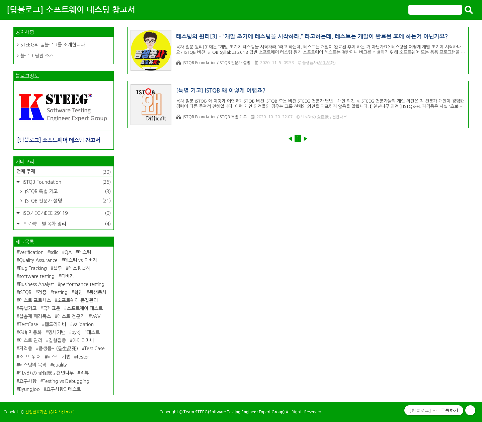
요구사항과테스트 (63, 389)
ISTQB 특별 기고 (67, 191)
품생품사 (97, 292)
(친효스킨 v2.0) (62, 412)
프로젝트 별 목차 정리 (66, 224)
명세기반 (56, 332)
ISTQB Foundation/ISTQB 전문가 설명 (213, 63)
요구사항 (27, 381)
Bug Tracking (33, 268)
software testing (37, 276)
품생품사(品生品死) (58, 348)
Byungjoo (29, 389)
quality (60, 365)
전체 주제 (63, 172)
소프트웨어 (30, 357)
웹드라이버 (55, 324)
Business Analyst (36, 284)
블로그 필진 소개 (37, 55)
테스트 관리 (30, 340)
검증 (42, 292)
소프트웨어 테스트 (85, 308)
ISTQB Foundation (66, 182)
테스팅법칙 (79, 268)
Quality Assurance (38, 260)
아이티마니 (83, 340)
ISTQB (25, 292)
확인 (78, 292)
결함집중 (57, 340)
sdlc (54, 252)
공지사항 (24, 31)
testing (60, 292)
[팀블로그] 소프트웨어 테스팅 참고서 (71, 10)
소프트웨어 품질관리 (77, 300)
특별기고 (27, 308)
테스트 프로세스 (35, 300)
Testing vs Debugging (66, 381)
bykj (76, 332)
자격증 (25, 348)
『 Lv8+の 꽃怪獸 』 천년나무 (46, 373)
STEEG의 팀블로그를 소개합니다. (53, 44)
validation (83, 324)
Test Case (94, 348)
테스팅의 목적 (33, 365)
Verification (31, 252)
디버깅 (67, 276)
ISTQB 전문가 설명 (67, 201)
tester (83, 357)
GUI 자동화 (30, 332)
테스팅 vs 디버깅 (80, 260)
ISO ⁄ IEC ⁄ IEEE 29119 (66, 213)
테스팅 (84, 252)
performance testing (82, 284)
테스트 (93, 332)
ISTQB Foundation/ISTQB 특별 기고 (211, 117)
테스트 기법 (58, 357)
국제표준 (51, 308)
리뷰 (84, 373)
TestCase (28, 324)
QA (68, 252)
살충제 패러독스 (35, 316)
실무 (57, 268)
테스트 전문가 (71, 316)
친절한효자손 (36, 412)
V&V (95, 316)
